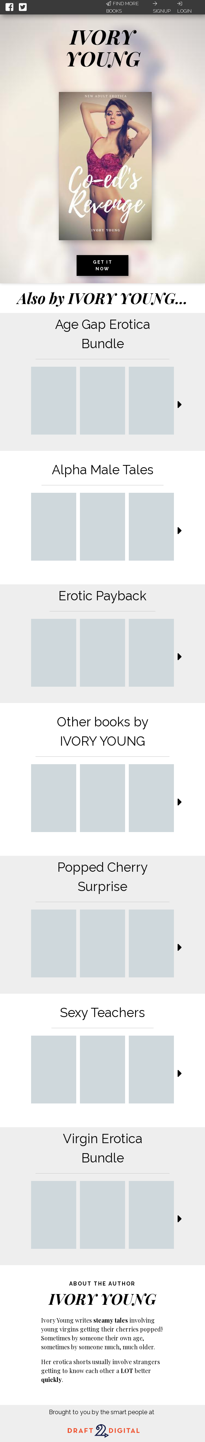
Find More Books (122, 7)
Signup (162, 7)
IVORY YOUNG (102, 47)
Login (184, 7)
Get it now (102, 265)
